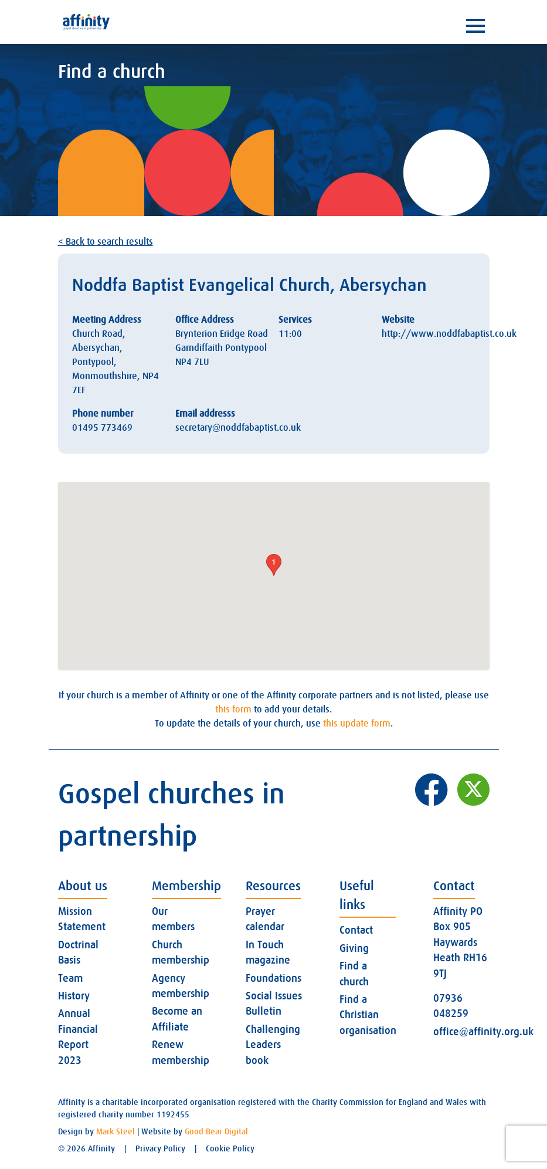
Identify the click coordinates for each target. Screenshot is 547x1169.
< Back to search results (105, 241)
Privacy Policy (160, 1148)
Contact (356, 930)
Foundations (273, 978)
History (74, 996)
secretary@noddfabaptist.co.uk (238, 428)
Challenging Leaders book (273, 1044)
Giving (354, 948)
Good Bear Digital (216, 1131)
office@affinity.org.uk (483, 1032)
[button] (273, 565)
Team (70, 978)
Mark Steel (115, 1131)
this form (233, 709)
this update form (356, 723)
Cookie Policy (230, 1148)
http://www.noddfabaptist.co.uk (449, 334)
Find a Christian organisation (367, 1015)
